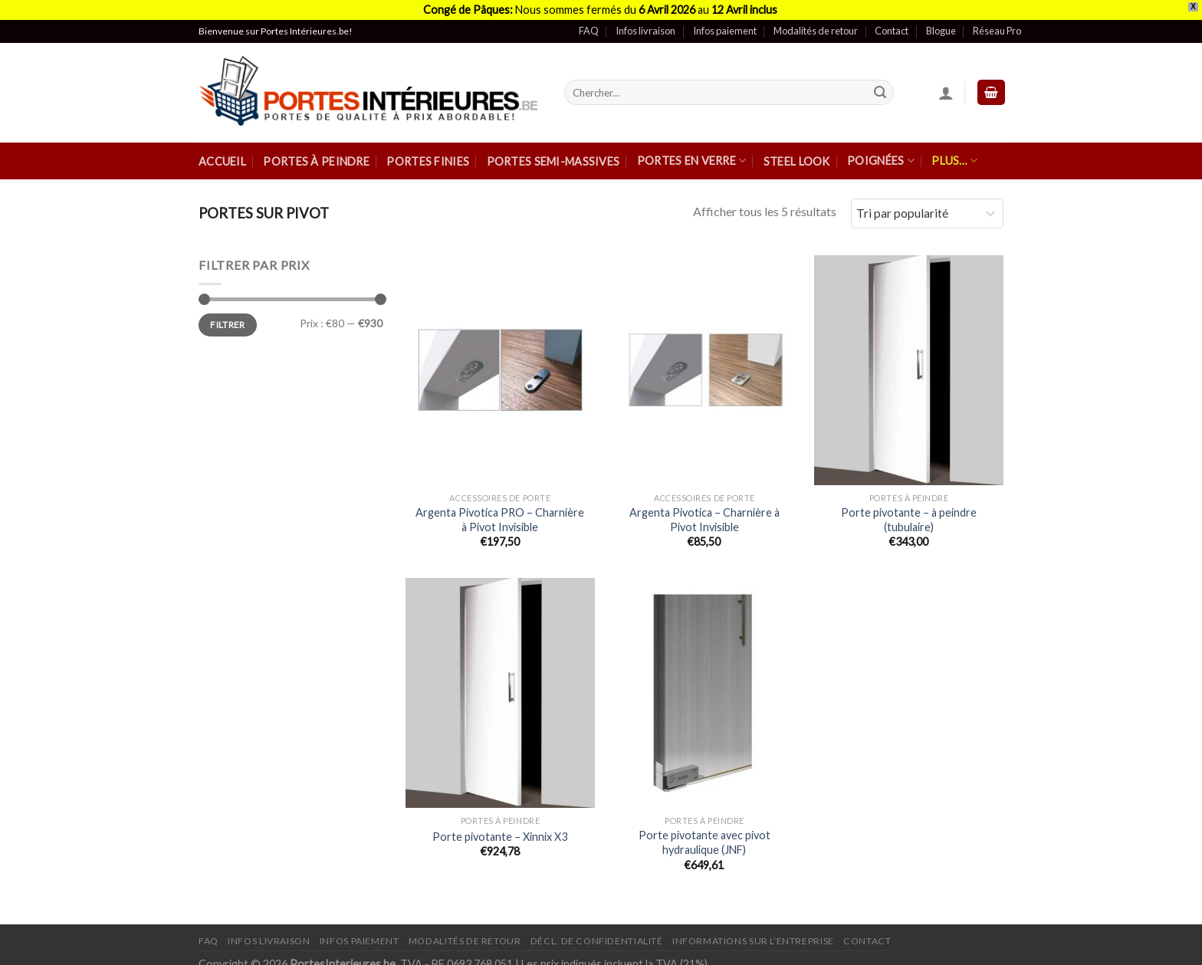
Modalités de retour (815, 21)
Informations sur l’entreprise (753, 931)
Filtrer (227, 314)
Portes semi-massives (553, 151)
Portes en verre (692, 150)
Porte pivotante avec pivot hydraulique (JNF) (704, 832)
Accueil (222, 151)
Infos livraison (645, 21)
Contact (891, 21)
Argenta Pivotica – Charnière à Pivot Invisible (704, 510)
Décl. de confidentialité (596, 931)
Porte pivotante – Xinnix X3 (499, 826)
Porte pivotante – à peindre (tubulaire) (909, 510)
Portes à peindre (316, 151)
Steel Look (797, 151)
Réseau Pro (997, 21)
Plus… (954, 150)
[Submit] (880, 83)
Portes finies (427, 151)
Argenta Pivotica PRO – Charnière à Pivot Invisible (499, 510)
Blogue (941, 21)
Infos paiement (725, 21)
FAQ (589, 21)
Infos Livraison (269, 931)
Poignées (881, 150)
